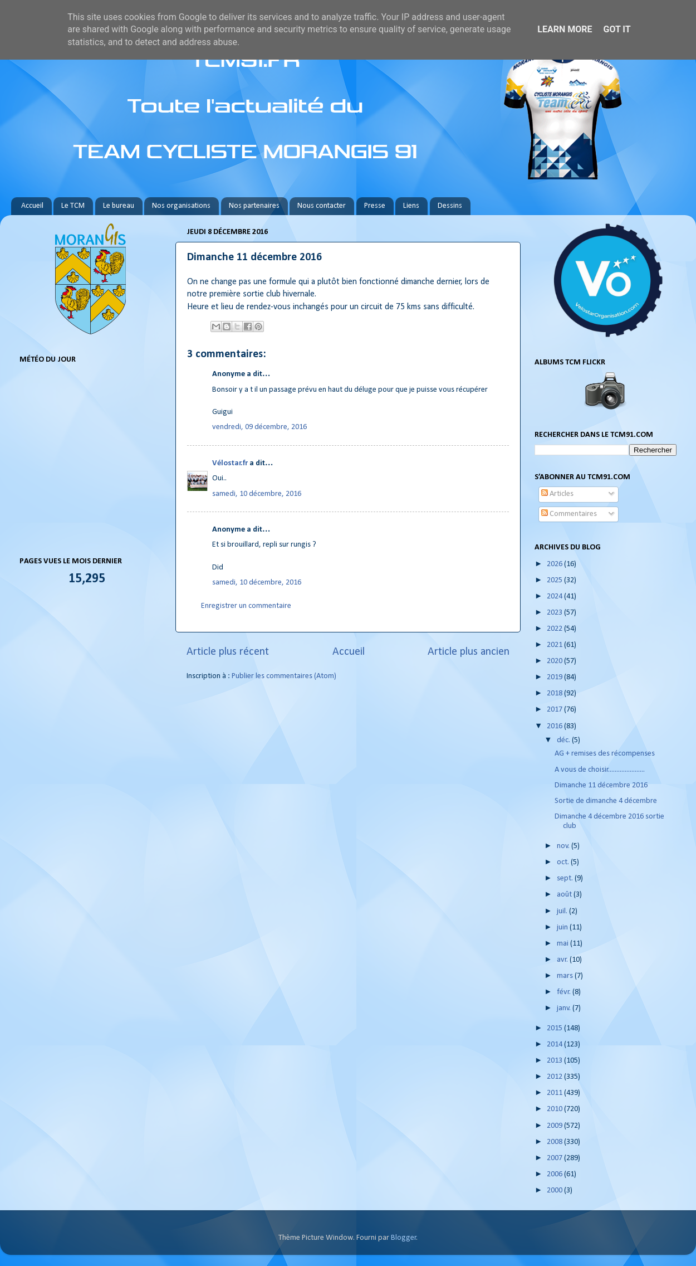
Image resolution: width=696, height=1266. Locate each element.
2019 (555, 677)
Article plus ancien (468, 652)
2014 (555, 1044)
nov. (564, 846)
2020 (555, 661)
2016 (555, 726)
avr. (563, 960)
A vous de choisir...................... (600, 770)
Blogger (403, 1238)
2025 (555, 580)
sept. (566, 878)
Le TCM (73, 206)
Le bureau (118, 206)
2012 (555, 1077)
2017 (555, 709)
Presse (374, 206)
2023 (555, 612)
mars (566, 976)
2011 (555, 1093)
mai (563, 943)
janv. (564, 1008)
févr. (564, 992)
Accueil (32, 206)
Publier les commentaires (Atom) (284, 676)
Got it (616, 29)
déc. (564, 740)
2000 (555, 1190)
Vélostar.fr (230, 463)
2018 (555, 693)
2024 (555, 596)
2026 (555, 564)
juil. (563, 911)
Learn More (564, 29)
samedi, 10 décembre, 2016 (256, 494)
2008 (555, 1142)
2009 (555, 1126)
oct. (564, 862)
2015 (555, 1028)
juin (563, 927)
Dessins (450, 206)
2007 (555, 1158)
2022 (555, 629)
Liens (411, 206)
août (565, 894)
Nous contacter (321, 206)
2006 (555, 1174)
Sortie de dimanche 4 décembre (606, 801)
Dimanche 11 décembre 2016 (601, 785)
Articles (557, 494)
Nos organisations (181, 206)
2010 (555, 1109)
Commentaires (569, 514)
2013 (555, 1060)
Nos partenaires (254, 206)
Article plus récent (228, 652)
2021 (555, 645)
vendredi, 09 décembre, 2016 (259, 427)
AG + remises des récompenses (605, 753)
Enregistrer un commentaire (246, 606)
